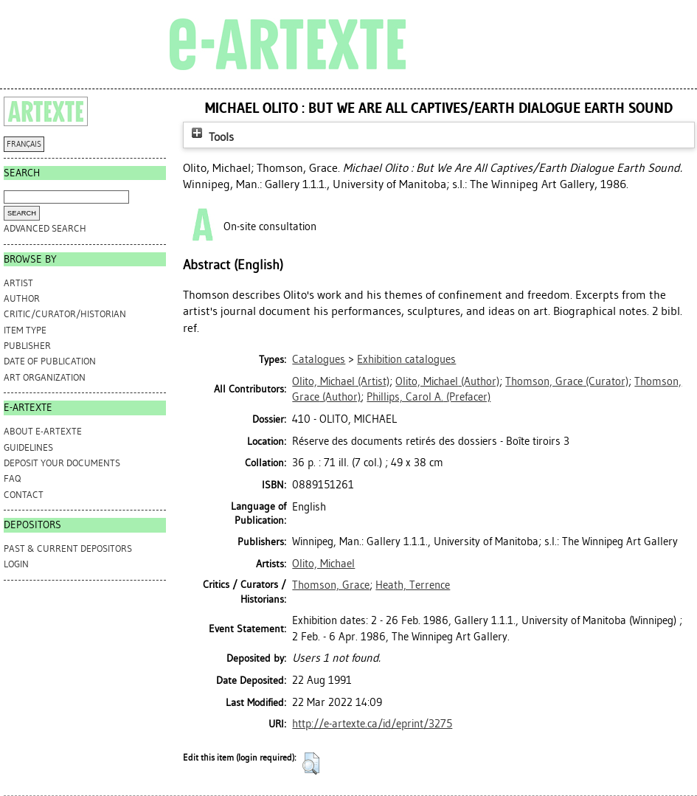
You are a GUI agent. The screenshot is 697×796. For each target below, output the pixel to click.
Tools (211, 137)
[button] (311, 763)
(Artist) (340, 381)
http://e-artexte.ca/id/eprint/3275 (372, 723)
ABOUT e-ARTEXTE (43, 431)
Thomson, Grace (331, 585)
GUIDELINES (28, 447)
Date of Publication (50, 361)
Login (16, 564)
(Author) (447, 381)
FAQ (12, 478)
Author (22, 298)
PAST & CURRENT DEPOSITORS (68, 548)
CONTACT (24, 494)
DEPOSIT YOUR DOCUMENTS (62, 462)
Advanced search (45, 228)
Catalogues (318, 359)
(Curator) (566, 381)
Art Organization (45, 377)
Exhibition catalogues (406, 359)
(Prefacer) (428, 397)
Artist (18, 282)
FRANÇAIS (24, 144)
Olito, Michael (323, 563)
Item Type (25, 330)
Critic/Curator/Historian (65, 313)
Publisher (27, 345)
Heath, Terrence (412, 585)
